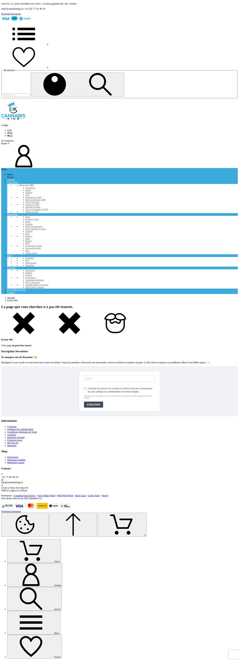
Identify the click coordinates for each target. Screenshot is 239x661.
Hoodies (28, 273)
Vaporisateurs (31, 263)
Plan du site (13, 443)
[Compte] (34, 575)
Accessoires (30, 278)
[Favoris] (34, 647)
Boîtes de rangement (34, 226)
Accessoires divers (33, 248)
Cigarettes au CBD (33, 197)
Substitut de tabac (32, 207)
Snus (27, 250)
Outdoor (28, 192)
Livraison (11, 426)
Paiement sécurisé (16, 437)
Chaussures (30, 270)
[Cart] (34, 551)
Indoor (28, 190)
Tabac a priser (31, 253)
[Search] (34, 599)
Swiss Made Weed (46, 495)
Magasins (11, 445)
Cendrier (29, 231)
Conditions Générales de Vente (22, 432)
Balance (28, 236)
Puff (27, 260)
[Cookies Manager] (25, 525)
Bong (27, 238)
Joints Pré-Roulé (32, 202)
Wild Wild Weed (65, 495)
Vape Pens (29, 265)
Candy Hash (94, 495)
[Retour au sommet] (73, 525)
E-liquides (29, 258)
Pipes (27, 234)
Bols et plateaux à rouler (35, 229)
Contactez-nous (14, 440)
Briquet (28, 241)
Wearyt (105, 495)
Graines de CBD (32, 205)
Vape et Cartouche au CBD (36, 209)
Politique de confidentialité (20, 429)
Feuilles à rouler (32, 219)
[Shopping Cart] (122, 525)
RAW (27, 243)
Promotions (12, 457)
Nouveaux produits (16, 460)
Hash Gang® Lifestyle (34, 287)
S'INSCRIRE (93, 404)
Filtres (28, 222)
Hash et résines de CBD (35, 200)
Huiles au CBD (31, 212)
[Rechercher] (17, 94)
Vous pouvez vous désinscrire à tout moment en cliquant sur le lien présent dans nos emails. (118, 397)
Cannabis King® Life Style (36, 285)
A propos (11, 434)
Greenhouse (30, 188)
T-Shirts (28, 275)
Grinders (29, 224)
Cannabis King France (24, 495)
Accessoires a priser (33, 246)
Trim (27, 195)
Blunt (27, 217)
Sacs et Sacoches (32, 282)
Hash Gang (80, 495)
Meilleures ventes (15, 462)
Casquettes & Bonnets (34, 280)
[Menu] (33, 623)
